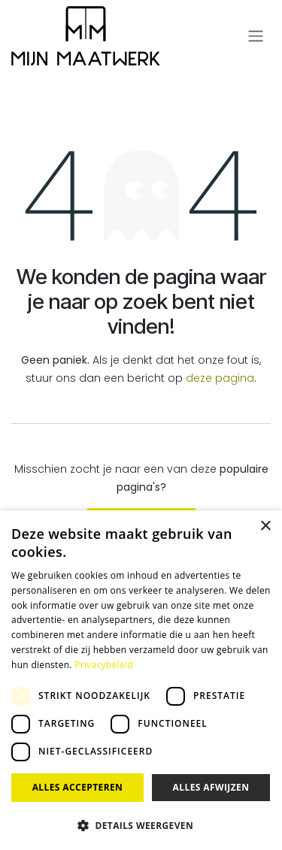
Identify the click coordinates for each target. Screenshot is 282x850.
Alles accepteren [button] (77, 787)
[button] (141, 825)
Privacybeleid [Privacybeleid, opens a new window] (103, 664)
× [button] (265, 526)
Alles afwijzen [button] (211, 787)
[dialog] (141, 680)
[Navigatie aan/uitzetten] (256, 36)
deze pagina (220, 378)
